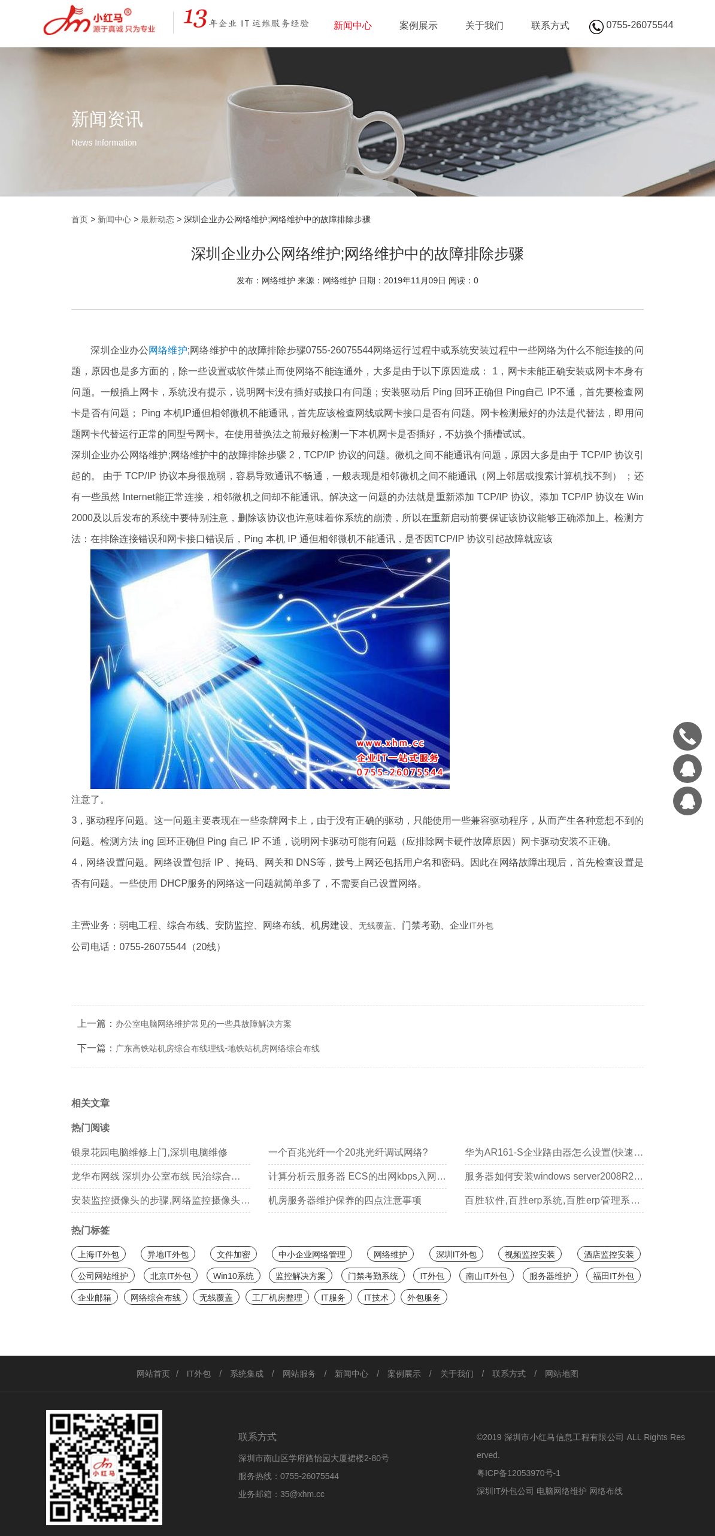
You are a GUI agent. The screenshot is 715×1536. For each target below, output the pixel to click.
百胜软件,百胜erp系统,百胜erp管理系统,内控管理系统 (554, 1204)
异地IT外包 (167, 1254)
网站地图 (561, 1373)
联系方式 (550, 25)
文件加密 (233, 1254)
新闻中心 (353, 25)
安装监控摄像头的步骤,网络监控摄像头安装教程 (160, 1204)
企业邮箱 (94, 1297)
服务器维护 (550, 1276)
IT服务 (333, 1297)
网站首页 (153, 1373)
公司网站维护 (103, 1276)
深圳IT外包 (456, 1254)
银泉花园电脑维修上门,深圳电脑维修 (149, 1152)
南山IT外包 (486, 1276)
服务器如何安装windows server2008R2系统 (554, 1180)
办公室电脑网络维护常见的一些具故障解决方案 (204, 1024)
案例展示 (418, 25)
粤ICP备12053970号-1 (519, 1473)
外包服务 (424, 1297)
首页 (79, 219)
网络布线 (606, 1491)
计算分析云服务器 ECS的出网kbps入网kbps (357, 1180)
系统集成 (246, 1373)
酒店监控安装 (609, 1254)
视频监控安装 (530, 1254)
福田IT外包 (613, 1276)
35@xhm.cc (302, 1494)
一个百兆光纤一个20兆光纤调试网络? (348, 1152)
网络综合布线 (156, 1297)
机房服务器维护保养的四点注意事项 (345, 1200)
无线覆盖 (375, 925)
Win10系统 (233, 1276)
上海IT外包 (98, 1254)
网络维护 (168, 350)
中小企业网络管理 (312, 1254)
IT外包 (481, 925)
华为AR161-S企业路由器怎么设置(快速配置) (554, 1156)
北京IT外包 (170, 1276)
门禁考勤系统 (373, 1276)
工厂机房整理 (277, 1297)
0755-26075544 (309, 1476)
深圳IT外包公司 (505, 1491)
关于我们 (484, 25)
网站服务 (299, 1373)
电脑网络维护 (562, 1491)
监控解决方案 (300, 1276)
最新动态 (157, 219)
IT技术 (376, 1297)
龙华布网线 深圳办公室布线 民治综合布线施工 (160, 1180)
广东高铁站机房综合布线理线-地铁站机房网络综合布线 (218, 1048)
